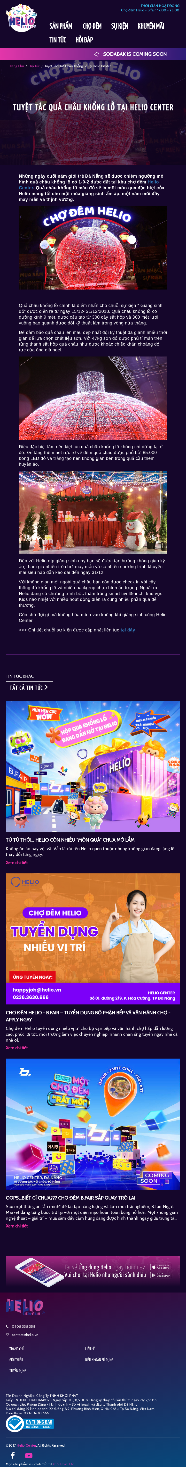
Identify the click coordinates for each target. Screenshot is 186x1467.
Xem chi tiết (17, 862)
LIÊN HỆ (90, 1349)
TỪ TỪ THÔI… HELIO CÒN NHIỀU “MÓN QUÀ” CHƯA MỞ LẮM (70, 840)
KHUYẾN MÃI (151, 26)
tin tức (34, 66)
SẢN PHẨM (61, 26)
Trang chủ (16, 66)
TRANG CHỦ (16, 1349)
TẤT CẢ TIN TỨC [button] (29, 687)
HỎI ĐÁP (84, 40)
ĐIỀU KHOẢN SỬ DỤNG (99, 1360)
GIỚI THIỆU (16, 1360)
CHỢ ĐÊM (92, 26)
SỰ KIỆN (119, 26)
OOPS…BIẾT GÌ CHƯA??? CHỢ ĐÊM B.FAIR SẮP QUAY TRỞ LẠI (70, 1198)
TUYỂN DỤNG (17, 1371)
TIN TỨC (57, 40)
